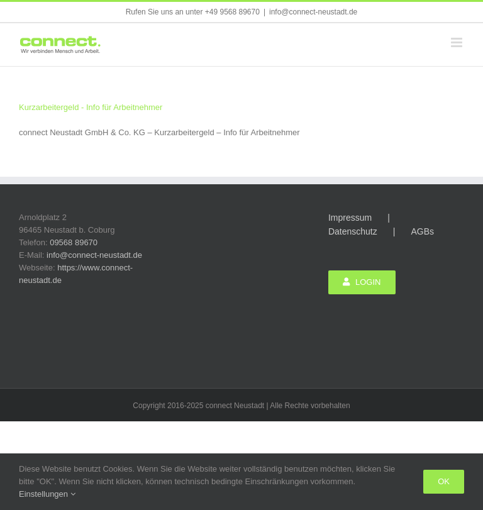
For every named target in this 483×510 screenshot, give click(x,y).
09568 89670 (73, 242)
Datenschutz (352, 231)
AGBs (422, 231)
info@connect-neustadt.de (313, 12)
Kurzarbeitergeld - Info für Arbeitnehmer (90, 107)
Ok (444, 481)
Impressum (350, 218)
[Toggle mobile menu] (457, 42)
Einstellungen (47, 494)
